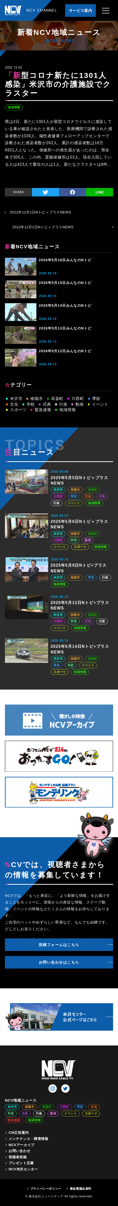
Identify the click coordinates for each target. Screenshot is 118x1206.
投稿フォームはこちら (59, 945)
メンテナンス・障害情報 (28, 1139)
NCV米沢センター (23, 1169)
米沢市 (16, 398)
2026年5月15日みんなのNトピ (65, 283)
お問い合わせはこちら (59, 962)
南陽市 (36, 398)
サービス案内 (80, 10)
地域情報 (14, 107)
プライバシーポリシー (45, 1188)
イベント (100, 404)
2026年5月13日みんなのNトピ (65, 328)
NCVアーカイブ (21, 1145)
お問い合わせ (19, 1151)
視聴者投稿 (18, 1157)
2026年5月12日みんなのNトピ (65, 351)
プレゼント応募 (21, 1163)
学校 (31, 404)
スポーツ (18, 410)
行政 (63, 404)
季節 (96, 398)
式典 (47, 404)
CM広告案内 (19, 1133)
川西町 (78, 398)
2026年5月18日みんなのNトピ (65, 260)
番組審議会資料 (80, 1188)
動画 (79, 404)
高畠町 (57, 398)
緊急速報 (43, 410)
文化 (14, 404)
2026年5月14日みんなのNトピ (65, 305)
